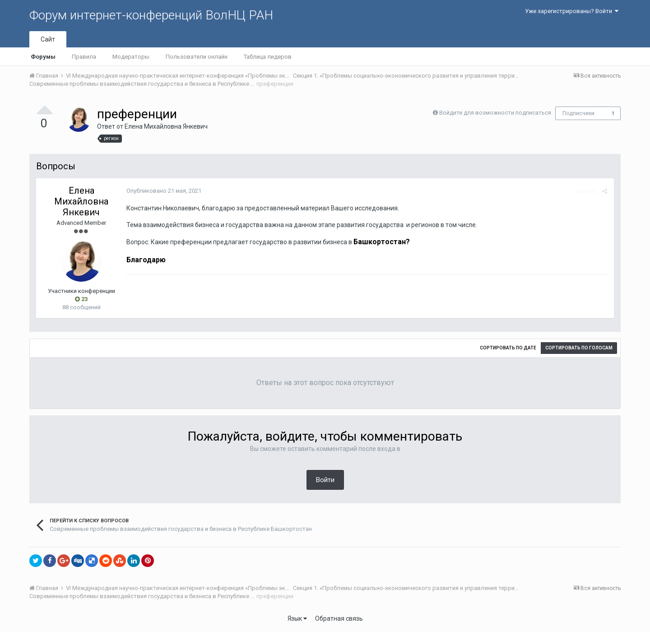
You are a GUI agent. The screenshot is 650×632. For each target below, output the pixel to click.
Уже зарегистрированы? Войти (571, 11)
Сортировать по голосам (579, 347)
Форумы (43, 56)
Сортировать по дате (508, 347)
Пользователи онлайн (197, 56)
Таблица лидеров (268, 56)
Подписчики (578, 113)
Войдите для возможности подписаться (495, 112)
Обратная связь (339, 618)
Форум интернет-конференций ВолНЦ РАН (151, 15)
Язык (297, 618)
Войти (325, 480)
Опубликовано (163, 190)
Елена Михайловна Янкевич (166, 126)
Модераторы (130, 56)
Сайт (48, 39)
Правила (84, 56)
